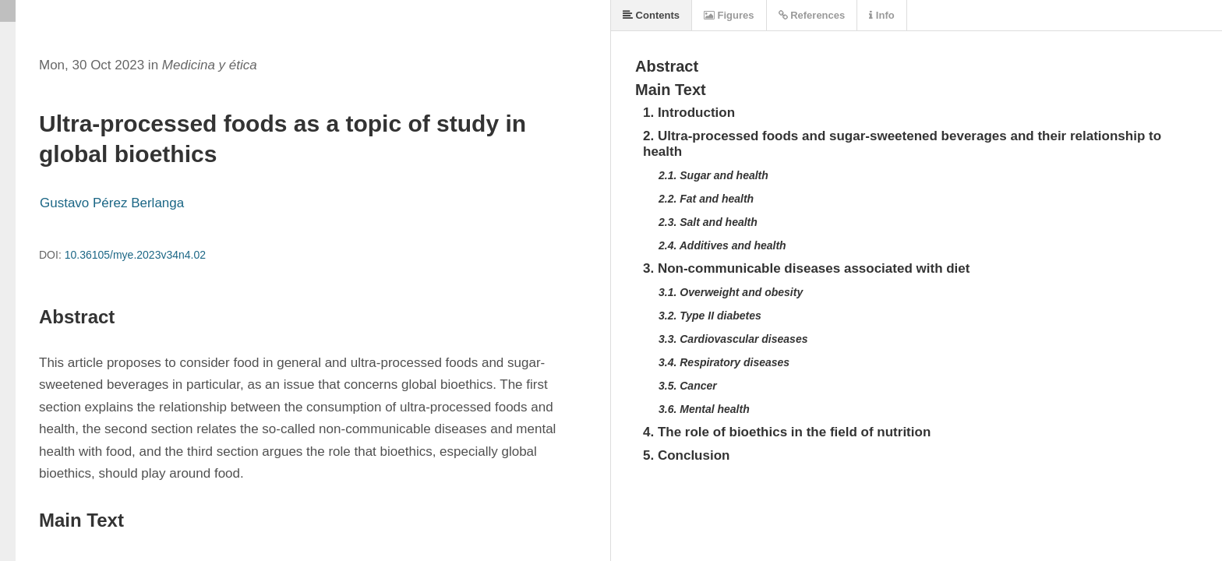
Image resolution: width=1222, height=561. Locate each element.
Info (881, 15)
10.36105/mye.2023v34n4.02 (135, 255)
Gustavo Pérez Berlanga (112, 203)
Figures (729, 15)
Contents (651, 15)
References (812, 15)
